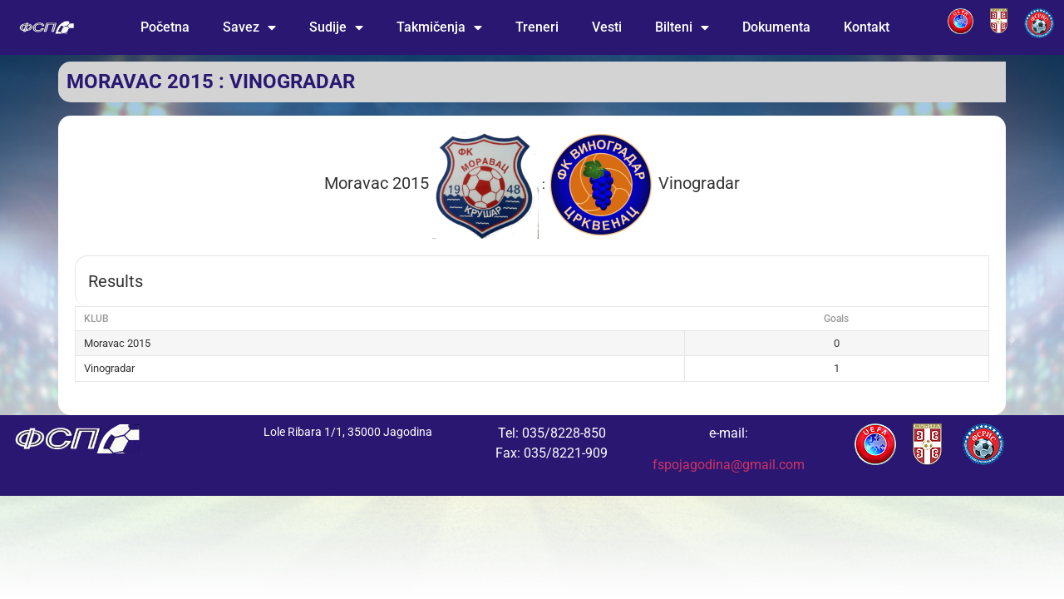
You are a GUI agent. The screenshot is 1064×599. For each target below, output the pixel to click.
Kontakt (866, 27)
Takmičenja (439, 27)
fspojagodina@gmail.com (729, 465)
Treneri (537, 27)
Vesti (607, 27)
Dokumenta (776, 27)
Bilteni (682, 27)
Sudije (336, 27)
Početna (165, 27)
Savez (249, 27)
